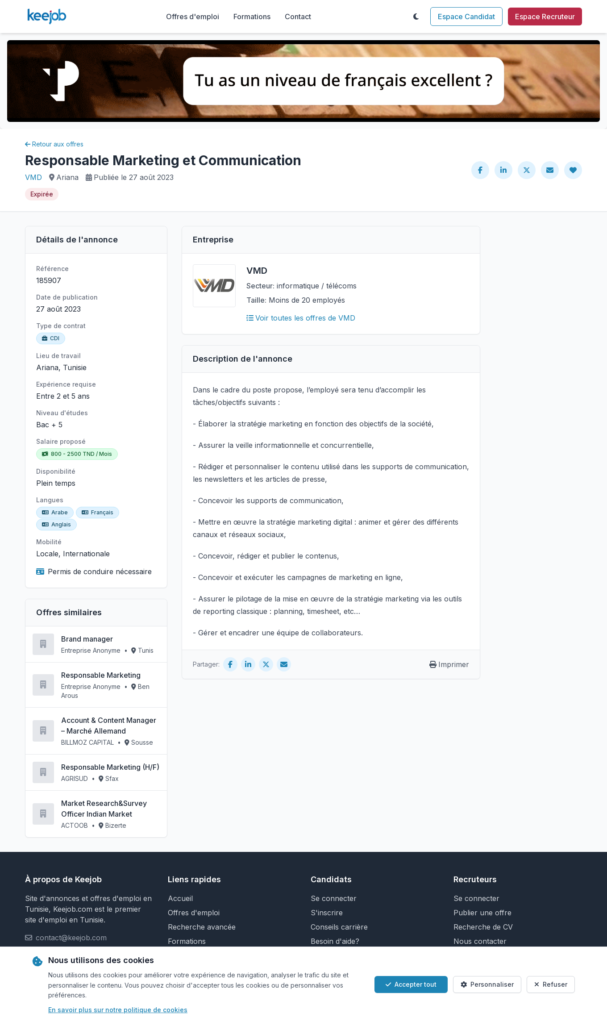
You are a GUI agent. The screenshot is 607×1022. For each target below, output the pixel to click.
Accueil (180, 898)
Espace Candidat (466, 16)
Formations (251, 16)
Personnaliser (487, 984)
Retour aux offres (54, 144)
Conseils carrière (339, 926)
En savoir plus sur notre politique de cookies (117, 1010)
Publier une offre (482, 912)
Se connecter (334, 898)
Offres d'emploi (192, 16)
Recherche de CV (483, 926)
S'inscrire (327, 912)
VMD (33, 177)
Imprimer (449, 664)
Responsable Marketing (101, 675)
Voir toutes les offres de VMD (300, 317)
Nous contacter (480, 941)
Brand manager (87, 638)
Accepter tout (411, 984)
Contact (298, 16)
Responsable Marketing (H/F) (110, 767)
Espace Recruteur (545, 16)
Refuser (550, 984)
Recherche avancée (202, 926)
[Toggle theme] (416, 16)
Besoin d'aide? (335, 941)
